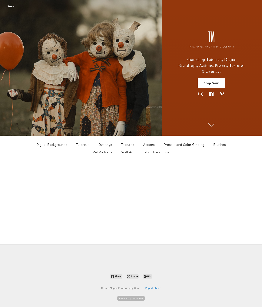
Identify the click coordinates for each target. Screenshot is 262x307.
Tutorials (82, 145)
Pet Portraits (102, 152)
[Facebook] (211, 94)
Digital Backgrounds (51, 145)
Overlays (105, 145)
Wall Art (127, 152)
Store (11, 6)
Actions (149, 145)
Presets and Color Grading (184, 145)
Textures (127, 145)
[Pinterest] (222, 94)
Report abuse (153, 288)
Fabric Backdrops (156, 152)
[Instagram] (200, 94)
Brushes (219, 145)
